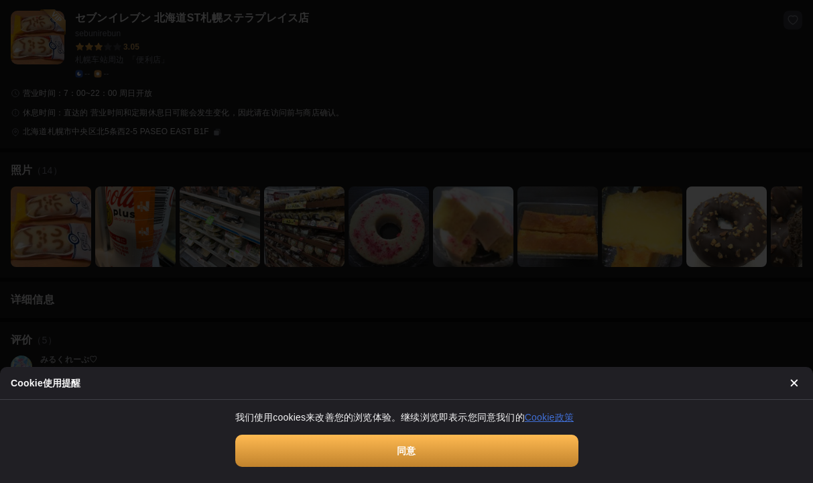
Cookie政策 (549, 417)
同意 (406, 450)
